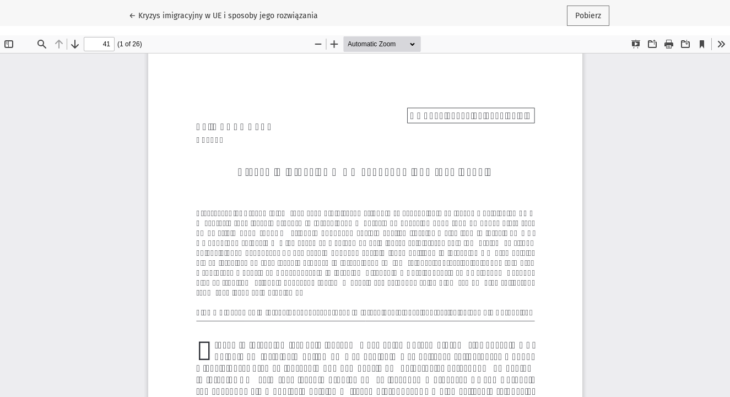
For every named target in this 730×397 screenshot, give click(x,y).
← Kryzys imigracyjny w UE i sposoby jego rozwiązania (223, 14)
